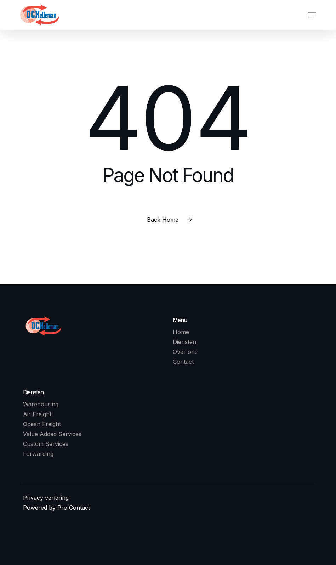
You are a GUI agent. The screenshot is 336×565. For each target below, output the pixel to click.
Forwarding (38, 453)
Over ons (185, 351)
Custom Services (45, 443)
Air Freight (37, 414)
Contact (183, 361)
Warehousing (40, 404)
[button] (312, 14)
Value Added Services (52, 433)
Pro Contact (73, 507)
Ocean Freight (42, 424)
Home (181, 331)
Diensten (184, 341)
